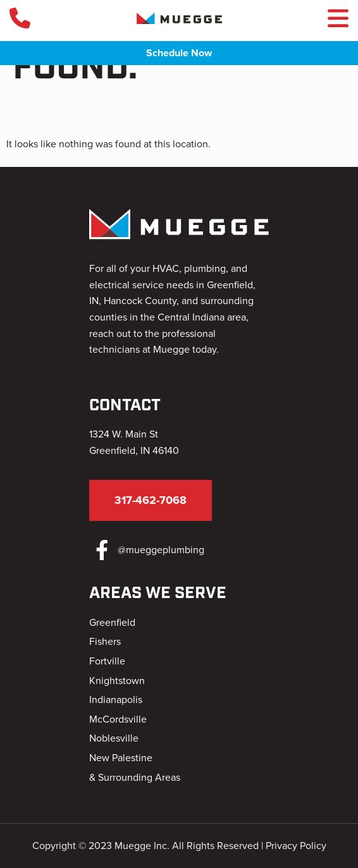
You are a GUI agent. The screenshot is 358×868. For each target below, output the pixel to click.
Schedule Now (179, 53)
